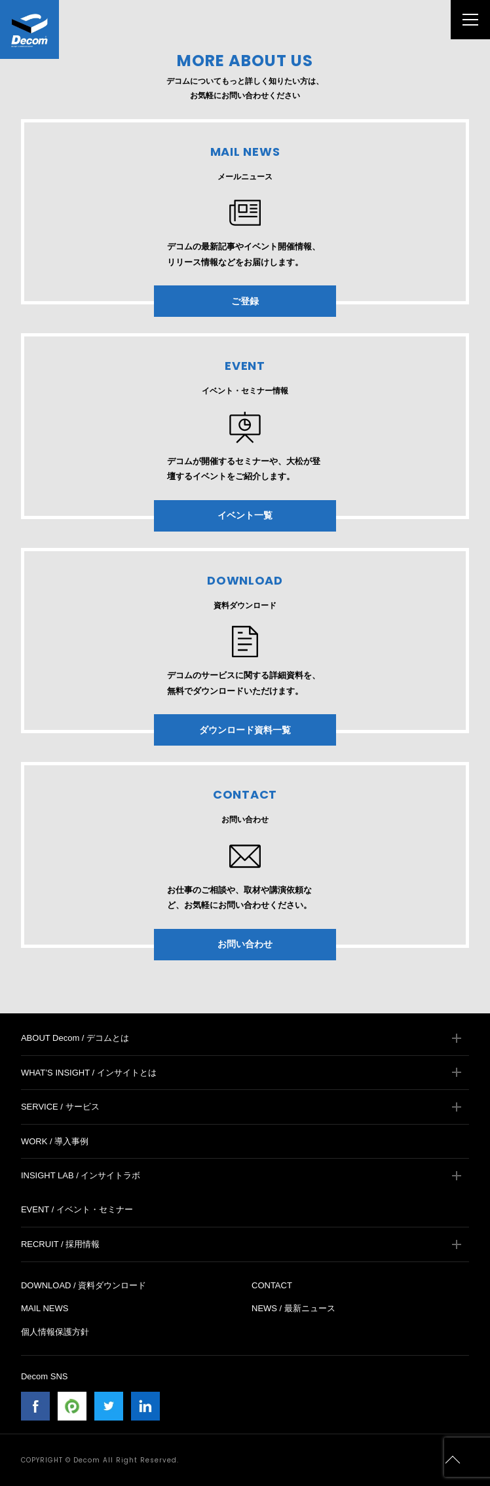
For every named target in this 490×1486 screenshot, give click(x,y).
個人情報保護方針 (55, 1332)
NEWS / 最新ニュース (293, 1308)
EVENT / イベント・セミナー (77, 1209)
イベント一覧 (245, 515)
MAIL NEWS (44, 1308)
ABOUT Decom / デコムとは (75, 1038)
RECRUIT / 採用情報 (60, 1244)
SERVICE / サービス (60, 1107)
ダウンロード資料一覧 (245, 730)
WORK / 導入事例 (54, 1141)
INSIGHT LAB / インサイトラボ (81, 1175)
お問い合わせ (245, 944)
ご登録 (245, 301)
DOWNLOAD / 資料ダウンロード (83, 1285)
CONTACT (272, 1285)
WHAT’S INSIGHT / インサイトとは (89, 1073)
